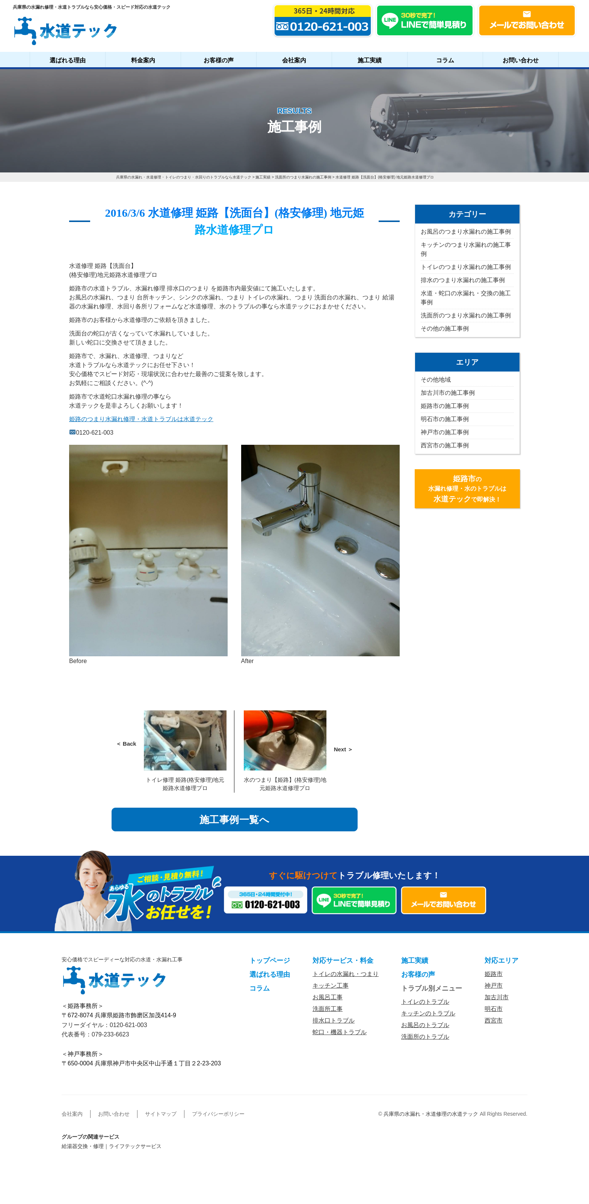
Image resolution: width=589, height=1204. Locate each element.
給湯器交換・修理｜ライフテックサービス (112, 1146)
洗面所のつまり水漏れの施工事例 (466, 315)
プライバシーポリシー (218, 1114)
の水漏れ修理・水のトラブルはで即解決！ (467, 488)
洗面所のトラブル (425, 1036)
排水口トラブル (334, 1020)
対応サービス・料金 (343, 960)
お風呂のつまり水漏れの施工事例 (466, 231)
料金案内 (143, 60)
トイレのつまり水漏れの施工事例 (466, 267)
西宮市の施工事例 (445, 445)
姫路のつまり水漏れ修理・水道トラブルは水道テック (141, 419)
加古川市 (497, 997)
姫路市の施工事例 (445, 406)
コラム (445, 60)
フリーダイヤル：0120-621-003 (104, 1025)
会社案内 (294, 60)
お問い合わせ (521, 60)
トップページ (269, 960)
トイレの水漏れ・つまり (346, 974)
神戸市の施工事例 (445, 432)
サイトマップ (161, 1114)
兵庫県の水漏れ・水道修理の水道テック (431, 1114)
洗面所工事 (328, 1009)
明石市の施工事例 (445, 419)
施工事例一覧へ (234, 819)
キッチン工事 (331, 985)
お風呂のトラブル (425, 1025)
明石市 (494, 1009)
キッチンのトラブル (428, 1013)
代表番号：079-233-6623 (95, 1034)
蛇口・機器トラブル (340, 1032)
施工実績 (370, 60)
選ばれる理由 (68, 60)
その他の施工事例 (445, 328)
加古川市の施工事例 (448, 393)
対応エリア (501, 960)
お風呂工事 (328, 997)
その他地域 (436, 379)
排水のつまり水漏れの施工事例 (463, 280)
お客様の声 (219, 60)
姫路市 (494, 974)
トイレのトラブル (425, 1002)
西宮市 (494, 1020)
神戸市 (494, 985)
